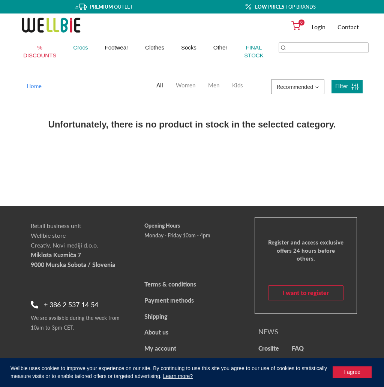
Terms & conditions (170, 284)
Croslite (268, 348)
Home (34, 85)
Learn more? (178, 376)
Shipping (156, 316)
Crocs (80, 47)
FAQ (298, 348)
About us (156, 332)
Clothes (154, 47)
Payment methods (169, 300)
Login (319, 26)
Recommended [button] (298, 86)
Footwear (117, 47)
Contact (348, 26)
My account (160, 348)
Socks (188, 47)
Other (220, 47)
